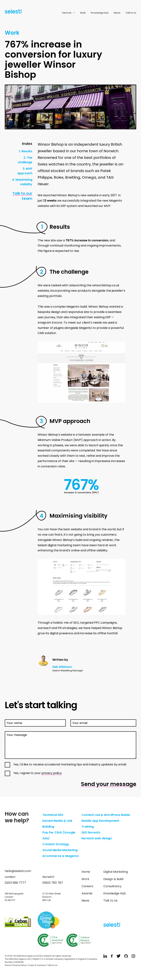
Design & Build (113, 879)
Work (83, 12)
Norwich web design (97, 838)
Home (86, 872)
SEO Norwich (91, 832)
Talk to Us (131, 12)
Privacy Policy (19, 965)
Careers (87, 886)
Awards (87, 893)
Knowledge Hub (99, 12)
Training (88, 826)
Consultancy (112, 886)
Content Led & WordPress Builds (106, 815)
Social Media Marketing (59, 850)
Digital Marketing (115, 872)
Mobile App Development (100, 821)
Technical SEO (52, 815)
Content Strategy (55, 844)
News (85, 900)
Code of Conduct (37, 965)
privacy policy (51, 773)
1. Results (25, 151)
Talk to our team (22, 196)
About (117, 12)
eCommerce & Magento (60, 856)
